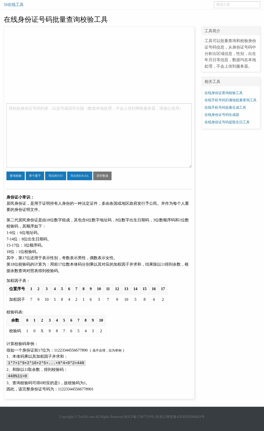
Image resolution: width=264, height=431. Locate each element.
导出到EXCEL (79, 175)
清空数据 (102, 175)
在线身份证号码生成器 (222, 115)
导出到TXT (55, 175)
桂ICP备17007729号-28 (141, 417)
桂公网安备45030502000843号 (182, 417)
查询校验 (16, 175)
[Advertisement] (99, 66)
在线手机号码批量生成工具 (225, 107)
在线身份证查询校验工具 (224, 93)
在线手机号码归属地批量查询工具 (231, 100)
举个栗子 (35, 175)
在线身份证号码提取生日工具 (227, 122)
